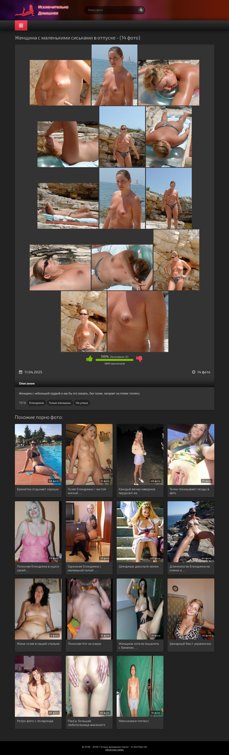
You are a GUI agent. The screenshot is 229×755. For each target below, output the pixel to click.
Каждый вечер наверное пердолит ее (137, 491)
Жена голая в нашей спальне (38, 643)
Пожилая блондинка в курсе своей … (38, 568)
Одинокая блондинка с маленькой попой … (84, 568)
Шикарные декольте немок (139, 566)
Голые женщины (60, 402)
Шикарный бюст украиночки (190, 643)
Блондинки (36, 402)
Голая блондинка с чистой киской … (87, 491)
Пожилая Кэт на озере (84, 643)
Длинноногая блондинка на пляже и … (190, 568)
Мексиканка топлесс (134, 721)
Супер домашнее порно (45, 10)
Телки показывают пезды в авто (189, 491)
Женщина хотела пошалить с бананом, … (139, 645)
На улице (82, 402)
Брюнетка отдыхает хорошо (38, 489)
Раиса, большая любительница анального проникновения (86, 723)
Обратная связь (114, 749)
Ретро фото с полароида (35, 721)
